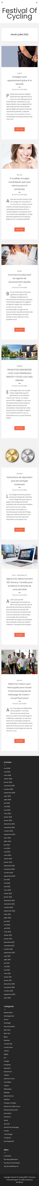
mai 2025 (7, 807)
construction (8, 1047)
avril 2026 (7, 772)
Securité (19, 73)
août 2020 (7, 998)
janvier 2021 (8, 980)
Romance (7, 1117)
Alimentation (8, 1013)
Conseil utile (8, 1044)
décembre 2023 (9, 866)
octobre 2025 (8, 789)
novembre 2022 (9, 904)
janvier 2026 (8, 782)
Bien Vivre (19, 175)
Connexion (7, 1156)
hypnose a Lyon (9, 1079)
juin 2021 (6, 963)
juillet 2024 (7, 841)
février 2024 (8, 859)
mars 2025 (7, 814)
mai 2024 (7, 848)
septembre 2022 (9, 911)
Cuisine (6, 1051)
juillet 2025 (7, 800)
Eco (5, 1058)
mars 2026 (7, 775)
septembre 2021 (9, 953)
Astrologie (7, 1023)
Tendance (7, 1138)
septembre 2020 (9, 994)
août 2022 (7, 914)
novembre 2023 (9, 869)
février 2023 (8, 893)
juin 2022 (7, 921)
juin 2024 (7, 845)
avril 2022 (7, 928)
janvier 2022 (8, 939)
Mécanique (19, 474)
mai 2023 (7, 883)
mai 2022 (7, 925)
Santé (6, 1120)
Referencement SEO (22, 575)
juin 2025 (7, 803)
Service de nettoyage (11, 1127)
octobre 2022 (8, 907)
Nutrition (7, 1099)
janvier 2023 (8, 897)
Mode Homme (9, 1096)
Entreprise (7, 1065)
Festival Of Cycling (19, 13)
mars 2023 (7, 890)
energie (6, 1061)
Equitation (7, 1068)
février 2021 (7, 977)
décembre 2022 (9, 901)
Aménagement (9, 1016)
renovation (7, 1113)
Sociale (6, 1131)
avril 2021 (7, 970)
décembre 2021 (9, 942)
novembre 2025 (9, 786)
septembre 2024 (9, 834)
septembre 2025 (9, 793)
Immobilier (19, 366)
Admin (25, 89)
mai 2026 (7, 768)
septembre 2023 (9, 876)
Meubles (7, 1093)
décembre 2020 (9, 984)
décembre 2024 (9, 824)
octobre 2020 (8, 991)
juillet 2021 (7, 960)
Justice (6, 1086)
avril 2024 (7, 852)
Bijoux (6, 1037)
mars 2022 (7, 932)
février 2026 (8, 779)
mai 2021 (7, 967)
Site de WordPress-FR (11, 1166)
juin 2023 (7, 880)
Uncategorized (9, 1141)
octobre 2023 (8, 873)
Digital (14, 575)
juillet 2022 (7, 918)
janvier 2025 (8, 820)
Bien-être (7, 1033)
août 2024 (7, 838)
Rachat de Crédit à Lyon (12, 1106)
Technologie (8, 1134)
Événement (8, 1072)
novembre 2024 (9, 827)
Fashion (6, 1075)
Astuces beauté (9, 1026)
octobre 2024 (8, 831)
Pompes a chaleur (10, 1103)
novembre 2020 (9, 987)
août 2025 (7, 796)
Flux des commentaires (12, 1163)
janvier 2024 (8, 862)
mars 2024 (7, 855)
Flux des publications (11, 1159)
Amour (6, 1019)
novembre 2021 (9, 946)
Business (7, 1040)
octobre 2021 (8, 949)
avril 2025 (7, 810)
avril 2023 (7, 887)
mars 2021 (7, 973)
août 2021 (7, 956)
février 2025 (8, 817)
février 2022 (8, 935)
